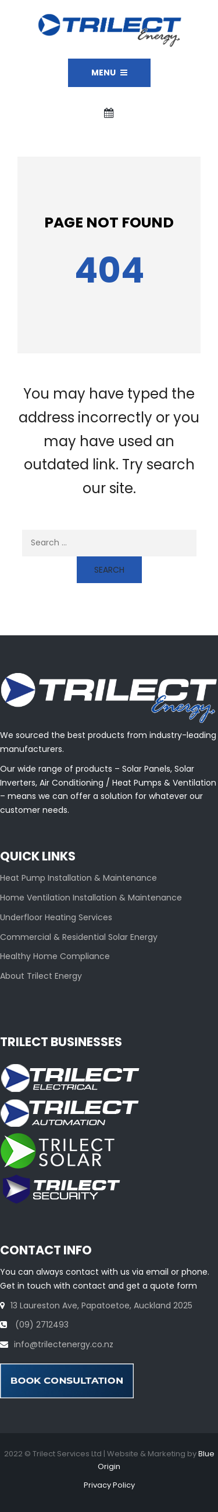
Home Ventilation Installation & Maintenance (91, 897)
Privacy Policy (109, 1485)
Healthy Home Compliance (55, 956)
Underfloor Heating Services (56, 917)
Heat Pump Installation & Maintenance (78, 878)
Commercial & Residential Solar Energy (79, 937)
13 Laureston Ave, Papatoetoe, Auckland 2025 (101, 1305)
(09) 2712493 (41, 1324)
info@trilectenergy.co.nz (63, 1344)
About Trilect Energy (41, 976)
